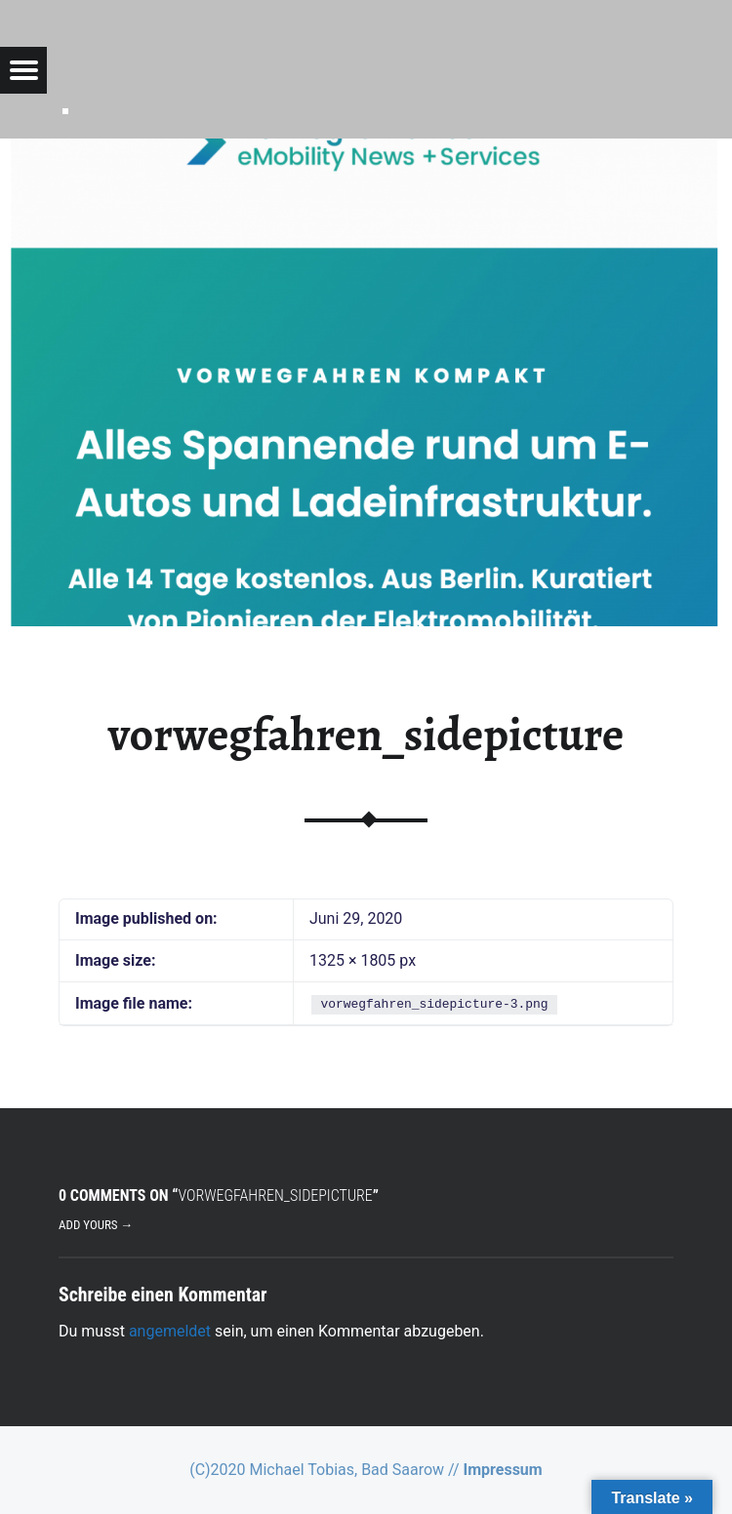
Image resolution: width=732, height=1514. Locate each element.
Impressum (503, 1469)
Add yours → (96, 1224)
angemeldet (170, 1331)
